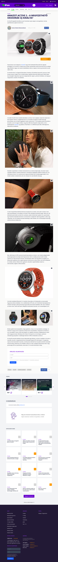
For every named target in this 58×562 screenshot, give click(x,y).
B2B (47, 1)
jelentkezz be (21, 405)
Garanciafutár (9, 517)
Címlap (8, 9)
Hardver (17, 9)
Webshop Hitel (10, 513)
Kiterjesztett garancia (11, 515)
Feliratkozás (13, 362)
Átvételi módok (10, 530)
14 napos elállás (10, 522)
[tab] (27, 396)
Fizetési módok (10, 532)
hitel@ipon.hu (32, 542)
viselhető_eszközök (21, 369)
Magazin (50, 5)
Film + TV (30, 9)
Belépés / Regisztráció (43, 513)
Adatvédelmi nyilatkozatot (34, 360)
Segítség (25, 535)
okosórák (16, 124)
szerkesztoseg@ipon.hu (33, 545)
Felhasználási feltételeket (24, 360)
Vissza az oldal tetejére (29, 502)
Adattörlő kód (9, 528)
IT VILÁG (8, 13)
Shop (47, 5)
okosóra (9, 369)
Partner (43, 1)
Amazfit (23, 64)
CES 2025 (29, 369)
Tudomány (22, 9)
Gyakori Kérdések (10, 519)
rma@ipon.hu (32, 544)
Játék (26, 9)
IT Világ (8, 439)
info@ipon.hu (32, 547)
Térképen (15, 538)
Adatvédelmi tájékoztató (12, 526)
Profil (40, 511)
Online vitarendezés (11, 524)
